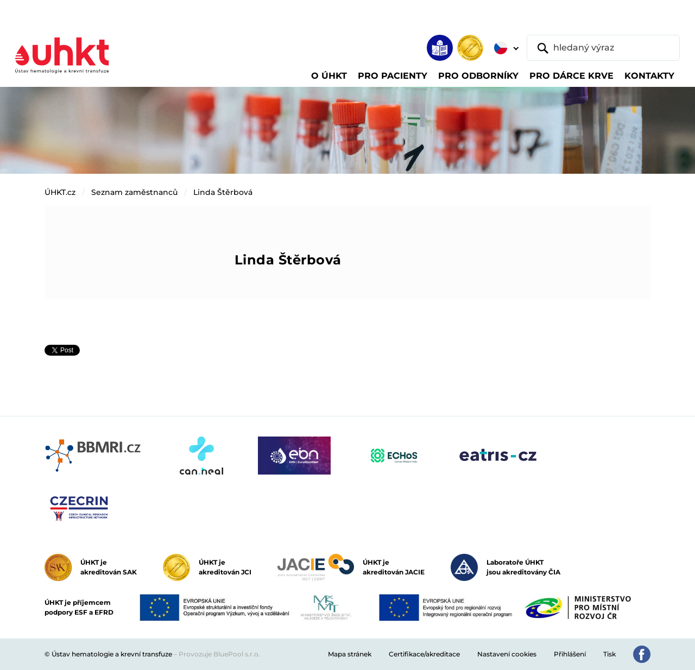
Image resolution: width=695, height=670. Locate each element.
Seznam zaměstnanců (134, 192)
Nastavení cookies (506, 654)
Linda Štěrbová (222, 192)
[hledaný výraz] (603, 48)
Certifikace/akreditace (424, 654)
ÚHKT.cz (60, 192)
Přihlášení (570, 654)
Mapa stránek (349, 654)
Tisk (609, 654)
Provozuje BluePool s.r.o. (219, 654)
